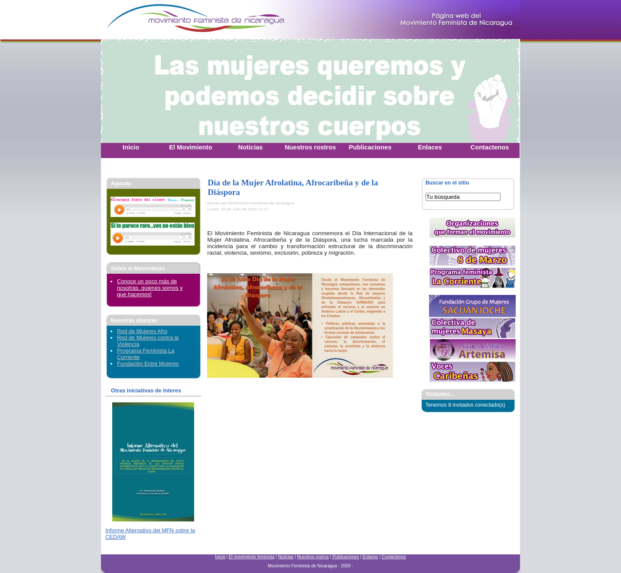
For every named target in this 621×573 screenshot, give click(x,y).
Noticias (286, 556)
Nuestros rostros (312, 556)
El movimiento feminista (252, 556)
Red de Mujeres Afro (142, 331)
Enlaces (370, 556)
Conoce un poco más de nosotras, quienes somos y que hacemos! (150, 288)
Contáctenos (393, 556)
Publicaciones (345, 556)
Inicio (220, 556)
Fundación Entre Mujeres (148, 363)
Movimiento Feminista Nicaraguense (155, 19)
